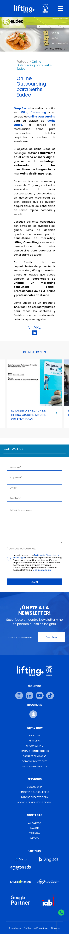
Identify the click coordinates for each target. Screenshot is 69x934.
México (34, 838)
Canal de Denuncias (34, 756)
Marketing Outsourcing (34, 792)
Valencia (34, 833)
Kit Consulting (34, 745)
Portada (22, 62)
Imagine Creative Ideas (34, 797)
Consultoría (34, 787)
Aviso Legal (15, 928)
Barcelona (34, 822)
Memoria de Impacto (34, 766)
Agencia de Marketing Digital (34, 802)
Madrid (34, 828)
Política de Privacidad (36, 928)
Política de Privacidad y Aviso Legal (36, 556)
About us (34, 735)
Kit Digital (34, 740)
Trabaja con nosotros (34, 751)
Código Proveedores (34, 761)
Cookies (55, 928)
